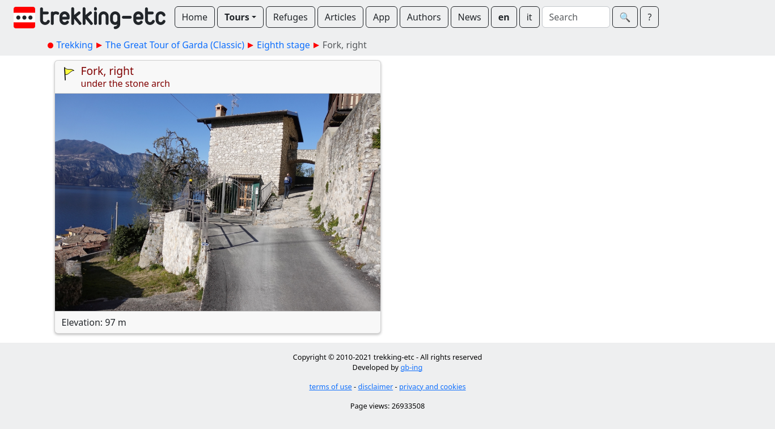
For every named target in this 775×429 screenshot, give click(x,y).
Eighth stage (283, 45)
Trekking (75, 45)
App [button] (381, 17)
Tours (237, 17)
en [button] (504, 17)
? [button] (649, 17)
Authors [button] (424, 17)
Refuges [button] (290, 17)
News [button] (469, 17)
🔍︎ (625, 17)
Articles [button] (340, 17)
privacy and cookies (432, 386)
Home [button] (195, 17)
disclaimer (375, 386)
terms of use (330, 386)
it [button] (529, 17)
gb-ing (411, 367)
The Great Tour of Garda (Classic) (174, 45)
